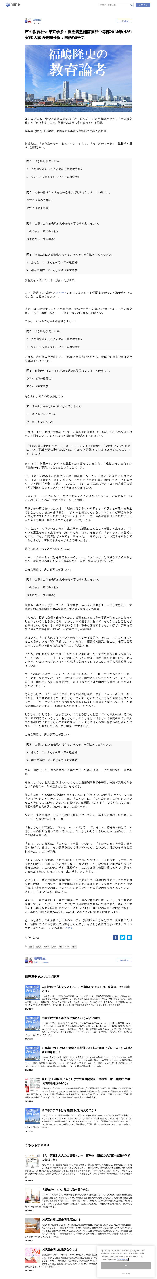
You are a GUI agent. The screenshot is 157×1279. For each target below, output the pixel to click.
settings (126, 1273)
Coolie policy (122, 1259)
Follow (125, 21)
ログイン (143, 5)
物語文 (38, 947)
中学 (67, 947)
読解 (31, 947)
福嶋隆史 (37, 19)
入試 (54, 947)
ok (125, 1265)
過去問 (46, 947)
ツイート (61, 292)
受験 (61, 947)
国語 (74, 947)
